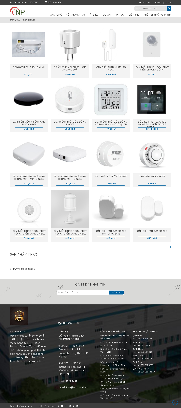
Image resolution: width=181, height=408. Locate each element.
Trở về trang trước (22, 269)
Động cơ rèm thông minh (29, 67)
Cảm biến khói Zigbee (152, 176)
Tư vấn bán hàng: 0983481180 (24, 2)
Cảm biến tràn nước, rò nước (111, 68)
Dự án (107, 15)
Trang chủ (54, 15)
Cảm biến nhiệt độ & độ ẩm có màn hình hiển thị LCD (111, 123)
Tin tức (119, 15)
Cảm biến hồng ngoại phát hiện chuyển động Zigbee (29, 232)
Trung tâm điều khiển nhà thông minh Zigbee (70, 177)
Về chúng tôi (144, 2)
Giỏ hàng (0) (53, 2)
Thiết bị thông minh (156, 15)
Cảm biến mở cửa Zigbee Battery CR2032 (111, 232)
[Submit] (169, 8)
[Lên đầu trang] (175, 402)
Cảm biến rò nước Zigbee (111, 176)
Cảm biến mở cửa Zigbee (152, 231)
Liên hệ (168, 2)
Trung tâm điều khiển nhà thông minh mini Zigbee (29, 177)
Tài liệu (157, 2)
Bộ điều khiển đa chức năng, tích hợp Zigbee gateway (152, 124)
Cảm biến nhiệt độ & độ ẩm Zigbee (70, 123)
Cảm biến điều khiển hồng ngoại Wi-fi (29, 123)
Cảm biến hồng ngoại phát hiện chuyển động (152, 68)
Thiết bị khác (28, 20)
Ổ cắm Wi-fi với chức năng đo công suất (70, 68)
